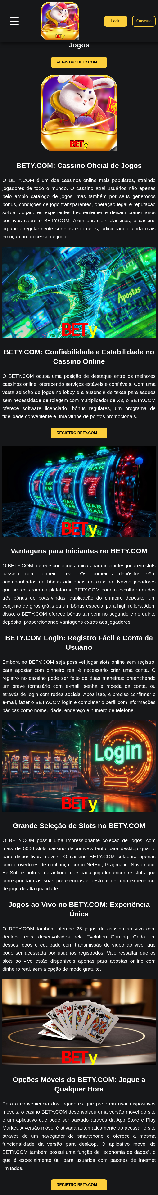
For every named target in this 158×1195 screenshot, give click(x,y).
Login (115, 21)
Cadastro (144, 21)
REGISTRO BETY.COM (79, 62)
